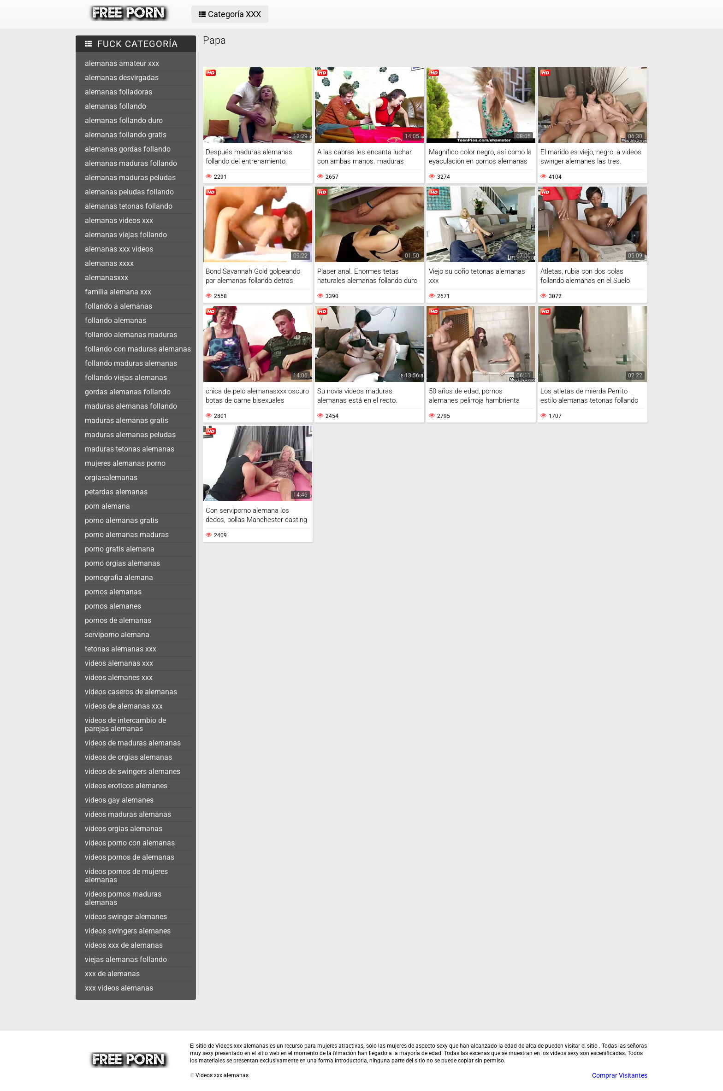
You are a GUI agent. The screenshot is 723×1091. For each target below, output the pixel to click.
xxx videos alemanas (119, 988)
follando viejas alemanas (126, 377)
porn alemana (107, 506)
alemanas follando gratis (125, 134)
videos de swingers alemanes (132, 771)
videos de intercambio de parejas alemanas (125, 724)
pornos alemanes (113, 606)
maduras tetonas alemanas (129, 449)
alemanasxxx (106, 277)
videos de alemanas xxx (124, 706)
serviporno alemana (117, 634)
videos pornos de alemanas (129, 857)
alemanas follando (115, 106)
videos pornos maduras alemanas (123, 898)
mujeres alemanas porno (125, 463)
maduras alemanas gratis (126, 420)
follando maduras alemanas (131, 363)
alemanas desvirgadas (122, 77)
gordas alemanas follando (128, 391)
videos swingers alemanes (128, 931)
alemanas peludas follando (129, 192)
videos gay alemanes (119, 800)
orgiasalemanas (111, 477)
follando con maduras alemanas (138, 349)
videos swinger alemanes (126, 916)
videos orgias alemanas (123, 828)
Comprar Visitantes (619, 1075)
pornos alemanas (113, 591)
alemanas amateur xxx (122, 63)
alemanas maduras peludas (130, 177)
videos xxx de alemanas (124, 945)
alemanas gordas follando (128, 149)
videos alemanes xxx (119, 677)
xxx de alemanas (112, 973)
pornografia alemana (119, 577)
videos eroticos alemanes (126, 785)
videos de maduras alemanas (133, 743)
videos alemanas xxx (119, 663)
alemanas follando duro (124, 120)
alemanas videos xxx (119, 220)
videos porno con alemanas (130, 843)
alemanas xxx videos (119, 249)
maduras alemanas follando (131, 406)
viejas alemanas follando (126, 959)
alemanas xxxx (109, 263)
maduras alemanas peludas (130, 434)
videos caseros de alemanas (131, 691)
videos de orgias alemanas (128, 757)
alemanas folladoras (118, 92)
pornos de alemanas (118, 620)
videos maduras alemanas (128, 814)
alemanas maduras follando (131, 163)
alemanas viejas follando (126, 234)
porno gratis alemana (119, 549)
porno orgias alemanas (122, 563)
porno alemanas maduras (127, 534)
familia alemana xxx (118, 291)
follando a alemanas (118, 306)
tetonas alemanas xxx (120, 649)
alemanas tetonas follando (128, 206)
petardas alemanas (116, 491)
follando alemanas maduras (131, 334)
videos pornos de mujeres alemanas (126, 875)
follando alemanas (115, 320)
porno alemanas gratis (121, 520)
